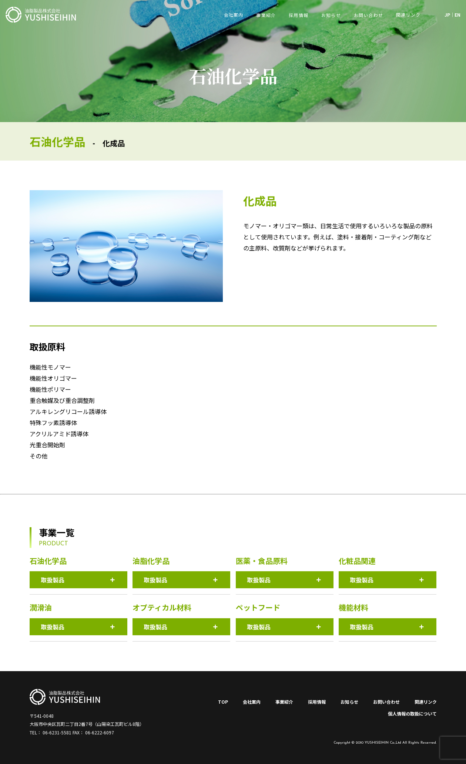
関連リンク (426, 702)
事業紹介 (266, 15)
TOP (223, 702)
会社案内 (252, 702)
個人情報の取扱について (412, 713)
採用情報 (298, 15)
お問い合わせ (368, 15)
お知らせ (331, 15)
